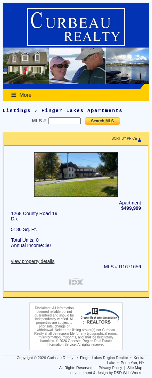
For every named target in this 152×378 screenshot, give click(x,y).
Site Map (134, 368)
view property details (32, 261)
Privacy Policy (110, 368)
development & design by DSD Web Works (106, 373)
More (26, 95)
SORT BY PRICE (124, 138)
